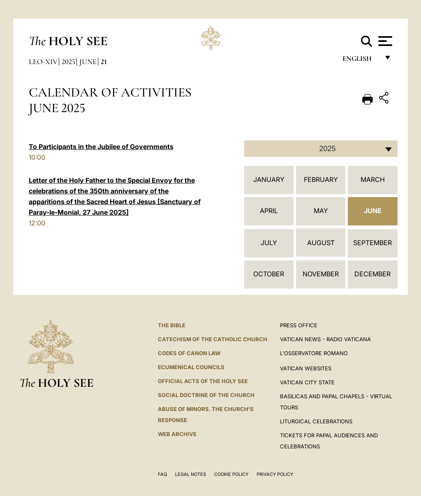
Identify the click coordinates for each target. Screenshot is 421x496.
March (373, 179)
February (321, 179)
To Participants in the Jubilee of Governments (101, 146)
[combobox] (321, 148)
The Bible (171, 325)
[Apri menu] (384, 41)
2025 (68, 61)
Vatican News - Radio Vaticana (325, 339)
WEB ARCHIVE (177, 434)
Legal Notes (190, 474)
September (372, 243)
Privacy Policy (275, 474)
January (269, 179)
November (321, 274)
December (372, 274)
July (269, 243)
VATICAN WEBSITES (305, 368)
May (321, 211)
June (88, 61)
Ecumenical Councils (191, 367)
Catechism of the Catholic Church (212, 339)
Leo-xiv (43, 61)
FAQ (162, 474)
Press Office (298, 325)
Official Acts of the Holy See (203, 381)
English (361, 60)
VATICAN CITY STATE (307, 382)
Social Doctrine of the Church (206, 395)
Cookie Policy (231, 474)
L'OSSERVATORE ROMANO (314, 353)
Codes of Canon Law (189, 353)
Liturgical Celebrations (316, 421)
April (269, 211)
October (268, 274)
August (321, 243)
